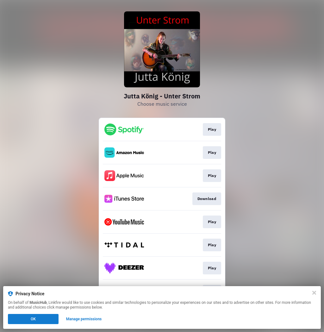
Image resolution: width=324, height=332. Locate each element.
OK (33, 319)
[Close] (314, 293)
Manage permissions (84, 319)
